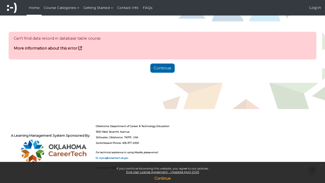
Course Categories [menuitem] (60, 8)
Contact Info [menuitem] (128, 8)
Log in (315, 7)
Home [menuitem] (34, 8)
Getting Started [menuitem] (96, 8)
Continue (162, 178)
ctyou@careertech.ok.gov (123, 158)
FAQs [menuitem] (147, 8)
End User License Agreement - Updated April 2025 (162, 172)
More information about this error (55, 48)
